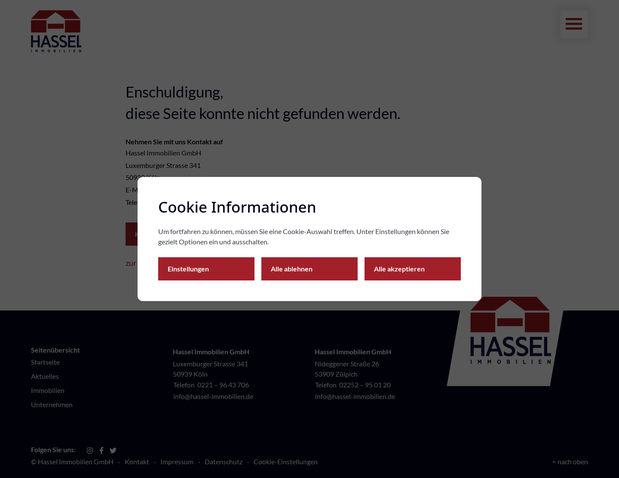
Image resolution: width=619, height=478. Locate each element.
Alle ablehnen (292, 269)
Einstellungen (188, 269)
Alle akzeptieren (399, 269)
